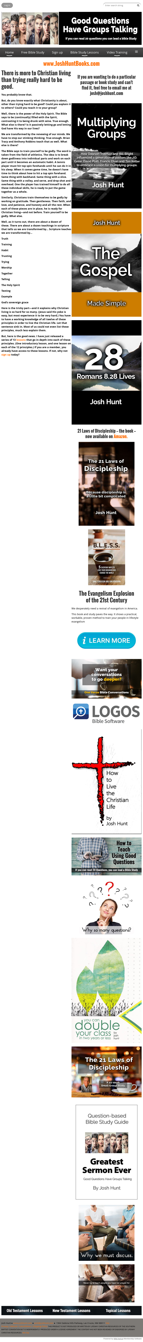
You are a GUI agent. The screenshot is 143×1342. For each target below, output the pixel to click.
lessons (21, 340)
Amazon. (121, 436)
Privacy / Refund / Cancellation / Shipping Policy (24, 1326)
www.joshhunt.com (22, 1323)
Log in (7, 5)
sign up (5, 354)
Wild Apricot (118, 1339)
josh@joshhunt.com (43, 1323)
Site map (25, 1333)
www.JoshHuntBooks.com (71, 63)
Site (107, 1323)
